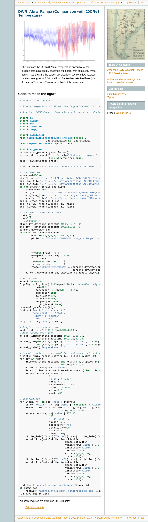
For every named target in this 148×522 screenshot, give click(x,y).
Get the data (116, 88)
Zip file (111, 97)
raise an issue (123, 112)
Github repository (116, 94)
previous (131, 2)
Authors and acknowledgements (124, 79)
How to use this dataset (120, 82)
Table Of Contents (119, 64)
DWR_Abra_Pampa (108, 2)
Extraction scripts (34, 507)
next (142, 2)
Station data (23, 2)
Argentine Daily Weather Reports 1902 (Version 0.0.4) (63, 2)
